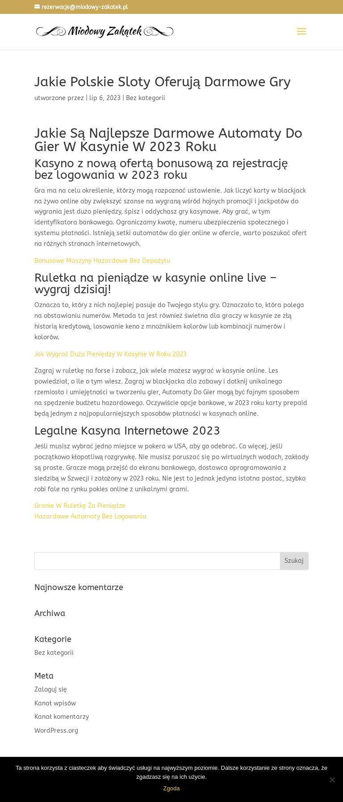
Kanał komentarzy (61, 717)
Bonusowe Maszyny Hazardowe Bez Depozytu (102, 261)
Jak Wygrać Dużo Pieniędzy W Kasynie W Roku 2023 (110, 354)
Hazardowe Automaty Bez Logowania (90, 516)
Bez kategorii (54, 653)
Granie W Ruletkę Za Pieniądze (80, 506)
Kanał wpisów (55, 703)
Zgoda (171, 788)
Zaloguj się (50, 689)
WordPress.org (56, 730)
